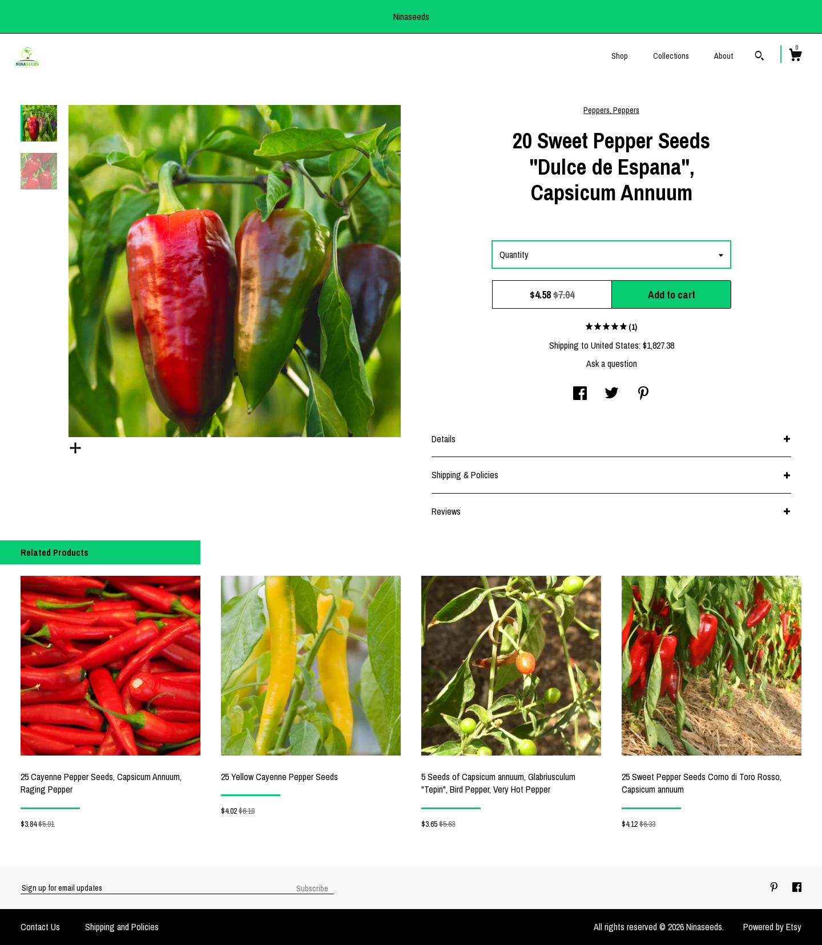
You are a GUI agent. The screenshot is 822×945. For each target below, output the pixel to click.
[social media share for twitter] (611, 394)
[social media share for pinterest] (643, 394)
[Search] (759, 57)
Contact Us (40, 926)
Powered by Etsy (772, 926)
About (723, 56)
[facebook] (796, 887)
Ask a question (611, 363)
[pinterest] (775, 887)
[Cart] (795, 56)
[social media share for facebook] (580, 394)
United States (615, 345)
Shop (619, 56)
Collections (671, 56)
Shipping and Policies (122, 926)
